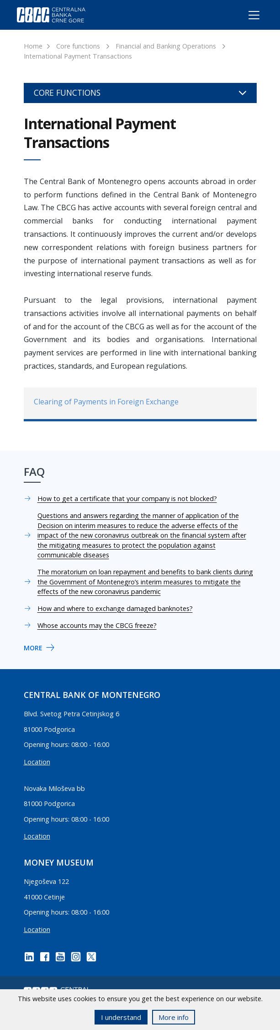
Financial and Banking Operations (166, 46)
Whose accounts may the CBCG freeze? (97, 625)
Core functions (78, 46)
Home (33, 46)
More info (173, 1017)
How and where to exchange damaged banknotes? (115, 608)
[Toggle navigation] (245, 17)
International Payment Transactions (78, 56)
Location (37, 762)
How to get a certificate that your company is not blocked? (127, 498)
